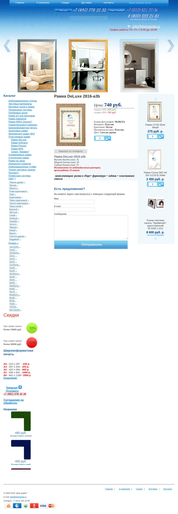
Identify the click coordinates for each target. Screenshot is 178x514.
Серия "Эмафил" (20, 151)
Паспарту (14, 172)
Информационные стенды (23, 100)
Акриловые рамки (18, 130)
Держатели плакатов (20, 163)
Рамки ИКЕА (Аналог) (20, 121)
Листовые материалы (20, 103)
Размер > (14, 243)
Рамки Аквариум (17, 118)
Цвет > (12, 178)
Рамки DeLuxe (18, 139)
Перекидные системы (20, 109)
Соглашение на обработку (14, 401)
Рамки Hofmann (19, 142)
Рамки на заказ (17, 160)
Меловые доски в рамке (22, 106)
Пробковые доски (18, 112)
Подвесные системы (20, 175)
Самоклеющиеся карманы (23, 124)
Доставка (153, 489)
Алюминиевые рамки (20, 154)
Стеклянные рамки (19, 157)
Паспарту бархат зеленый (21, 436)
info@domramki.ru (146, 26)
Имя (56, 198)
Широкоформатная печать (23, 127)
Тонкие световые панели (22, 169)
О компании (124, 489)
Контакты (167, 489)
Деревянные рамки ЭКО (22, 133)
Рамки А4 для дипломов (22, 115)
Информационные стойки (22, 166)
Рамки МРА (17, 148)
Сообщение (60, 214)
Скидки (139, 489)
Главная (109, 489)
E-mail (57, 206)
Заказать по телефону (71, 151)
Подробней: (10, 378)
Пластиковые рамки (19, 136)
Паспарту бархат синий (20, 464)
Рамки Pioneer (18, 145)
